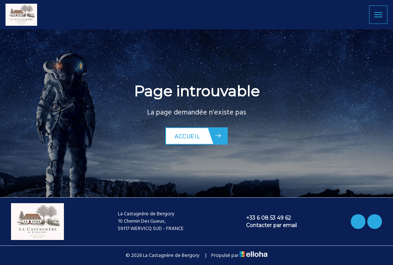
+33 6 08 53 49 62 (264, 218)
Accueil (198, 136)
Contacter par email (267, 225)
